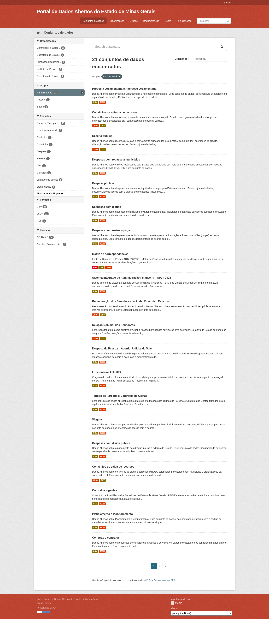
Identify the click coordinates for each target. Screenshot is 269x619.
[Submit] (227, 20)
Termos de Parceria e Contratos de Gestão (119, 395)
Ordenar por (182, 58)
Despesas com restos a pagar (111, 230)
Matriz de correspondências (110, 254)
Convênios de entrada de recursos (114, 112)
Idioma (174, 608)
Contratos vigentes (104, 490)
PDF (95, 267)
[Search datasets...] (155, 47)
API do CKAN (44, 603)
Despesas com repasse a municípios (116, 159)
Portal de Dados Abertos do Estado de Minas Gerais (96, 11)
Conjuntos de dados (93, 21)
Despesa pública (103, 183)
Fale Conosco (184, 21)
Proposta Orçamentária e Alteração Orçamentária (124, 88)
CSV (95, 102)
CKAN (176, 603)
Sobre (168, 21)
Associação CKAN (46, 607)
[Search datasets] (214, 21)
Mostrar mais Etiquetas (50, 193)
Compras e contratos (106, 537)
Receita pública (102, 135)
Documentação (151, 21)
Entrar (227, 2)
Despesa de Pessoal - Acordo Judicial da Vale (122, 348)
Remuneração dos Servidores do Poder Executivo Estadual (130, 301)
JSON (102, 102)
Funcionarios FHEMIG (106, 372)
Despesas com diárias (106, 206)
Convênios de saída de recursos (113, 466)
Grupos (134, 21)
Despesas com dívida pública (111, 443)
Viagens (97, 419)
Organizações (116, 21)
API (146, 580)
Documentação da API (164, 580)
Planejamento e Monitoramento (112, 514)
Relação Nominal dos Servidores (113, 325)
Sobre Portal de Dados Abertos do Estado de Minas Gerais (68, 599)
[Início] (38, 32)
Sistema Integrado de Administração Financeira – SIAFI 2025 (131, 277)
